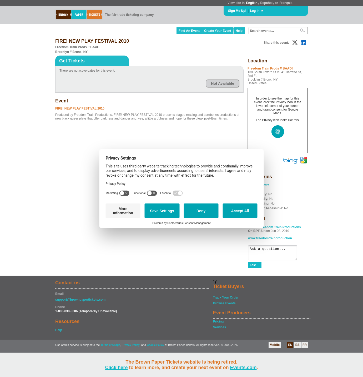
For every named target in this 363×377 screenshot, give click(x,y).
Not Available (222, 83)
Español (266, 3)
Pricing (218, 324)
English (251, 3)
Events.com (243, 367)
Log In (254, 11)
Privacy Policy (131, 347)
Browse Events (224, 305)
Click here (116, 367)
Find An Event (189, 31)
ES (297, 347)
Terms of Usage (110, 347)
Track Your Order (226, 300)
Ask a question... (275, 254)
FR (304, 347)
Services (219, 329)
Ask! (252, 267)
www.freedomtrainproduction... (271, 238)
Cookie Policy (155, 347)
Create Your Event (217, 31)
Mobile (275, 347)
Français (285, 3)
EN (290, 347)
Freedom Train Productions (280, 227)
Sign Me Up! (237, 11)
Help (239, 31)
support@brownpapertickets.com (80, 302)
